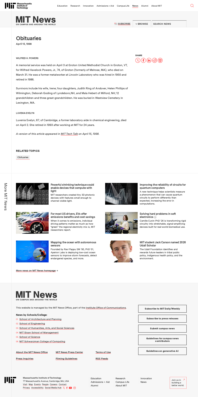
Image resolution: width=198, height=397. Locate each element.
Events (37, 384)
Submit (183, 24)
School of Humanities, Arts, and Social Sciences (46, 328)
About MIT (156, 6)
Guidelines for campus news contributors (162, 340)
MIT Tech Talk (69, 133)
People (45, 384)
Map (31, 384)
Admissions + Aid (105, 6)
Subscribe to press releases (162, 318)
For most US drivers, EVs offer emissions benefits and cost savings (73, 215)
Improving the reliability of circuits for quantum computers (163, 186)
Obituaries (22, 157)
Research (75, 6)
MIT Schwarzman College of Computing (42, 341)
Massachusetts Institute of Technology (42, 378)
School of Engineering (32, 323)
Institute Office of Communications (106, 307)
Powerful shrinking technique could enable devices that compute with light (72, 188)
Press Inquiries (24, 358)
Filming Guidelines (66, 358)
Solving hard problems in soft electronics (158, 215)
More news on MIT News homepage (36, 270)
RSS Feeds (102, 358)
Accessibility (37, 387)
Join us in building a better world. (178, 383)
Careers (53, 384)
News (135, 6)
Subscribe (124, 24)
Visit (25, 384)
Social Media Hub (53, 387)
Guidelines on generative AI (162, 351)
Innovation (88, 6)
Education (62, 6)
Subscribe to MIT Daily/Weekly (162, 308)
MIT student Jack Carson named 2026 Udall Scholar (163, 244)
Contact (63, 384)
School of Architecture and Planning (40, 319)
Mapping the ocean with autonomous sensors (73, 244)
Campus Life (123, 6)
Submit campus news (162, 328)
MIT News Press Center (69, 352)
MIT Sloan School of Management (39, 332)
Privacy (26, 387)
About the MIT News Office (32, 352)
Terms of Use (103, 352)
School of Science (29, 336)
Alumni (144, 6)
